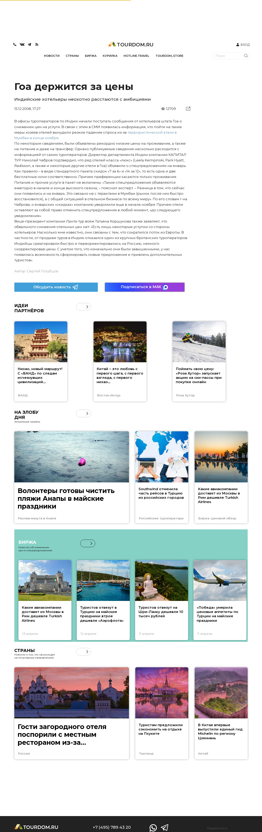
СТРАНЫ (72, 56)
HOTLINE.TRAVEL (136, 56)
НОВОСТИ (52, 56)
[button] (87, 306)
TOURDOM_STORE (169, 56)
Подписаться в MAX (145, 287)
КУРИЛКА (110, 56)
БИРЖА (91, 56)
